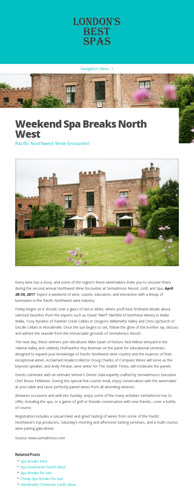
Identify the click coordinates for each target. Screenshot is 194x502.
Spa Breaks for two (36, 472)
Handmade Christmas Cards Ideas (48, 484)
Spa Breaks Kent (33, 461)
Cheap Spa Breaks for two (41, 478)
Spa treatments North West (43, 467)
